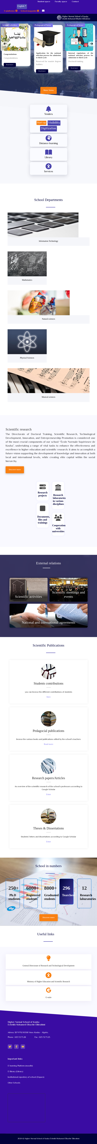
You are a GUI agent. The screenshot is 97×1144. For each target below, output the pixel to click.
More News (48, 90)
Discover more (49, 917)
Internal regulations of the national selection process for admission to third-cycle (80, 55)
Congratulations (10, 54)
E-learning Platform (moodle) (20, 1066)
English (20, 6)
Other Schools (14, 1083)
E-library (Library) (15, 1071)
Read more (9, 65)
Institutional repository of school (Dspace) (26, 1077)
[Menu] (7, 25)
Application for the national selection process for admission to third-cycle (48, 55)
